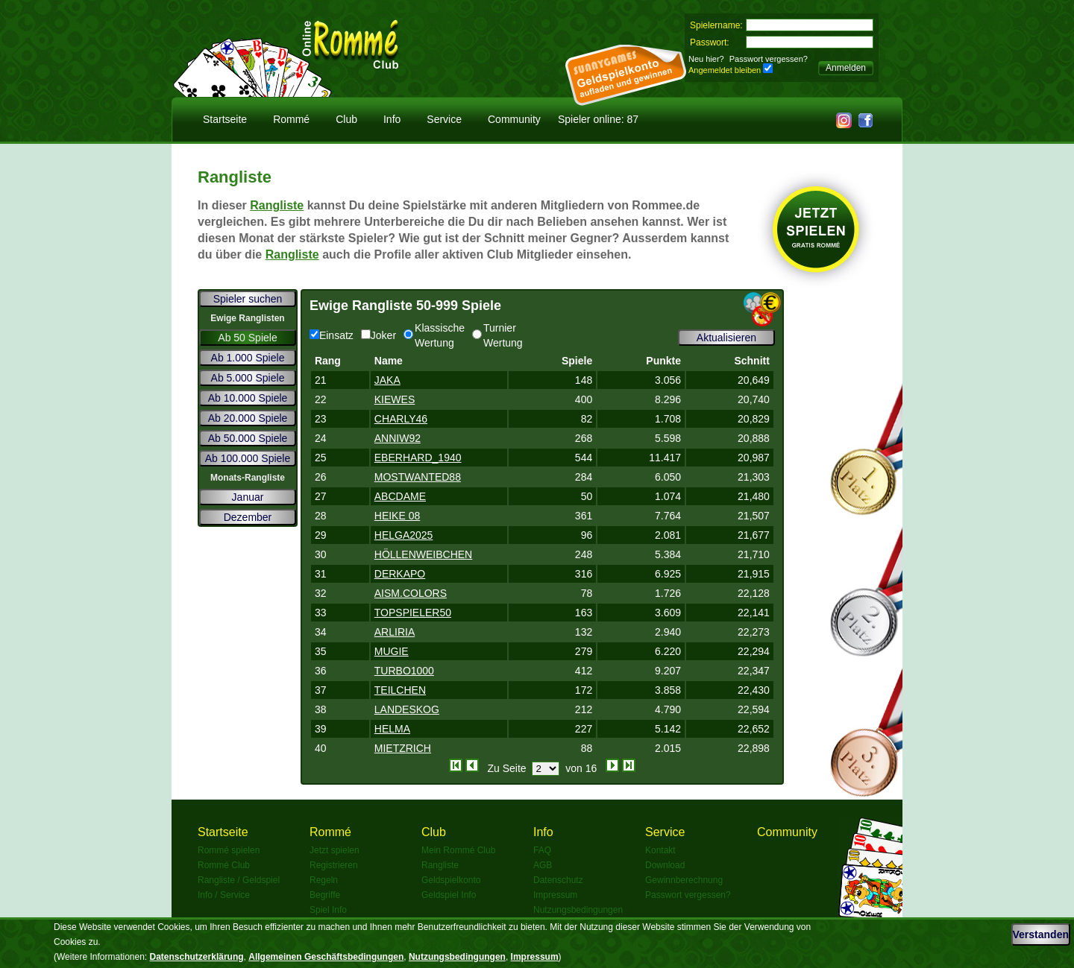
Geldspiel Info (448, 895)
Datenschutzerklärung (197, 957)
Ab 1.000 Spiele (248, 358)
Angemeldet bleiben (724, 70)
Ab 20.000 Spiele (248, 418)
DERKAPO (399, 574)
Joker (378, 335)
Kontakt (660, 850)
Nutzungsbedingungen (578, 910)
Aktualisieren (726, 338)
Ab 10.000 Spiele (248, 398)
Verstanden (1041, 934)
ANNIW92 (397, 438)
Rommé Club (224, 865)
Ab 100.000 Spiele (247, 458)
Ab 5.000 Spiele (248, 378)
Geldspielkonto (450, 880)
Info (392, 119)
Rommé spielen (229, 850)
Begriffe (325, 895)
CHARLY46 (400, 419)
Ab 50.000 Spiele (248, 438)
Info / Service (224, 895)
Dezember (248, 517)
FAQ (542, 850)
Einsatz (332, 335)
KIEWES (394, 399)
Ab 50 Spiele (247, 338)
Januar (248, 497)
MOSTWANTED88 (417, 477)
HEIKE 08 (397, 516)
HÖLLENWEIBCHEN (423, 554)
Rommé (291, 119)
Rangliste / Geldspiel (239, 880)
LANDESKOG (406, 709)
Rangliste (277, 205)
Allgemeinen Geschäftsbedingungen (325, 957)
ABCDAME (400, 496)
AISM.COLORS (410, 593)
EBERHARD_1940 (418, 458)
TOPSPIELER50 (412, 613)
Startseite (225, 119)
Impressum (555, 895)
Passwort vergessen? (768, 58)
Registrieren (334, 865)
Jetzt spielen (334, 850)
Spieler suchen (248, 299)
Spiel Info (328, 910)
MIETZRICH (402, 748)
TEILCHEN (400, 690)
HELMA (392, 729)
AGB (542, 865)
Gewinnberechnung (684, 880)
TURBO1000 (404, 671)
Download (665, 865)
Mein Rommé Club (458, 850)
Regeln (324, 880)
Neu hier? (706, 58)
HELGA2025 (403, 535)
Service (444, 119)
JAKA (387, 380)
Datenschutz (558, 880)
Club (346, 119)
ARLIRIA (394, 632)
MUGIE (391, 651)
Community (514, 119)
